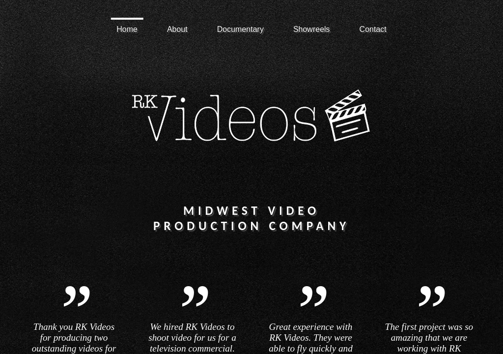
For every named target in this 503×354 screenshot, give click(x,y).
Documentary (240, 29)
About (177, 29)
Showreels (311, 29)
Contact (373, 29)
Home (127, 29)
